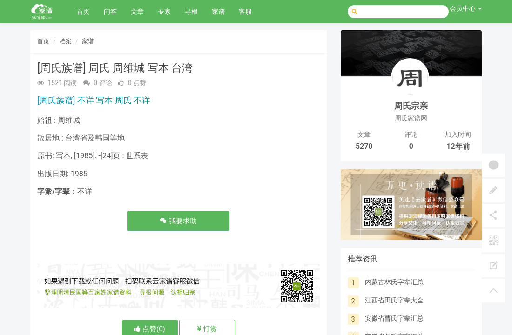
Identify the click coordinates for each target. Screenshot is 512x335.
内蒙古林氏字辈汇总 (394, 282)
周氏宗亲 (411, 106)
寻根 (191, 11)
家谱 (218, 11)
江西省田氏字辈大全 (394, 300)
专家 (164, 11)
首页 (83, 11)
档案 (66, 41)
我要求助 (178, 221)
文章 (137, 11)
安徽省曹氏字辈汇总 (394, 318)
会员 (466, 8)
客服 (245, 11)
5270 (364, 146)
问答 (110, 11)
